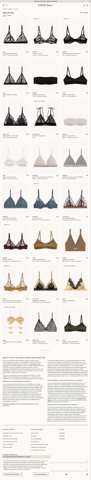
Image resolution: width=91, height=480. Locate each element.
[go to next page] (49, 349)
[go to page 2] (44, 349)
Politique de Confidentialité (38, 446)
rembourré (33, 363)
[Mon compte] (84, 4)
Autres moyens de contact (10, 438)
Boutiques (34, 435)
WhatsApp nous (7, 435)
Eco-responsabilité (36, 438)
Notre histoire (35, 432)
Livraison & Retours (8, 443)
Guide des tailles (7, 446)
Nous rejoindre (35, 440)
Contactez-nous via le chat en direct (13, 432)
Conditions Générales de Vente (39, 443)
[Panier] (87, 4)
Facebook (62, 438)
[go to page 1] (42, 349)
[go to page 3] (47, 349)
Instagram (62, 432)
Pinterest (61, 435)
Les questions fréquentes (10, 440)
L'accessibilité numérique (38, 449)
